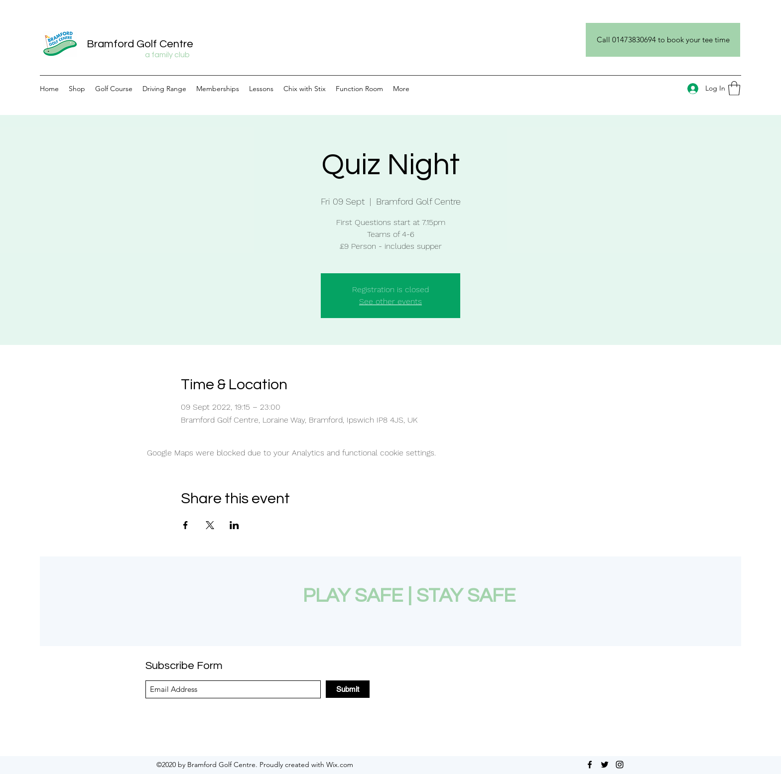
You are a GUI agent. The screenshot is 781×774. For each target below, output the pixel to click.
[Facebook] (590, 765)
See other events (390, 301)
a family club (167, 55)
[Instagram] (620, 765)
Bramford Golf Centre (140, 44)
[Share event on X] (210, 525)
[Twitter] (605, 765)
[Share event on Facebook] (185, 525)
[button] (734, 88)
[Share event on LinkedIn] (234, 525)
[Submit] (348, 689)
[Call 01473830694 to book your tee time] (663, 40)
